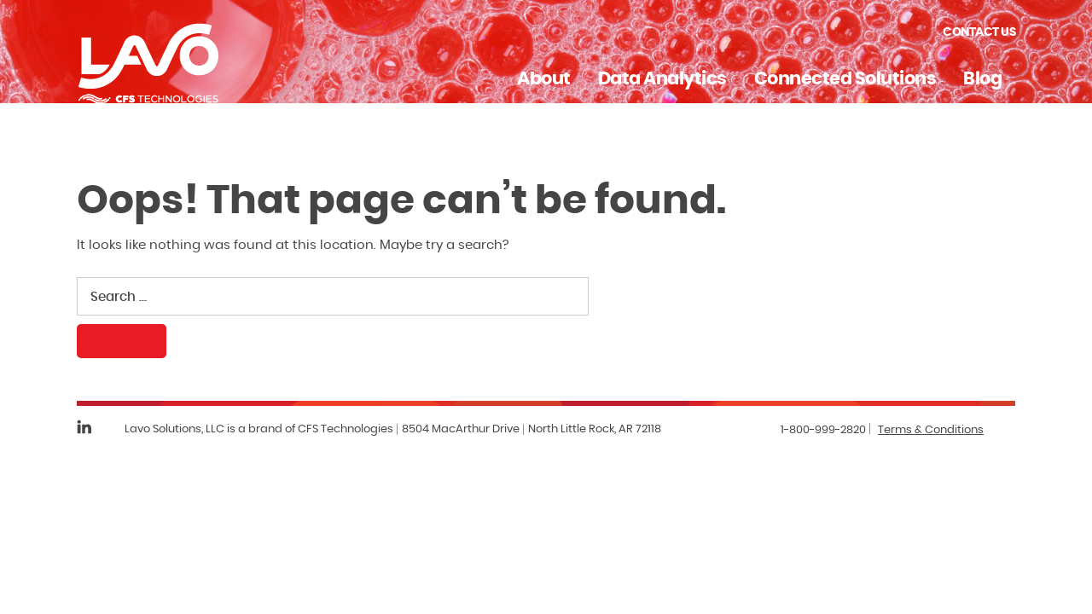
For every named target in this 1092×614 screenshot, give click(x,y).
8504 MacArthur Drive (461, 429)
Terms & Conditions (931, 430)
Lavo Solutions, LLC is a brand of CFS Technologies (259, 429)
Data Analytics (662, 79)
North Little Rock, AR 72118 (594, 429)
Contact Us (979, 32)
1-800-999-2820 (823, 430)
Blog (982, 79)
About (544, 79)
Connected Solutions (845, 79)
